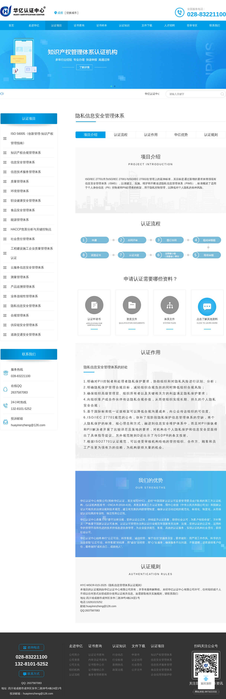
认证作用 (151, 135)
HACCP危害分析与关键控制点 (31, 229)
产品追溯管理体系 (23, 286)
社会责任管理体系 (23, 239)
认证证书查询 (96, 654)
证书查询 (79, 25)
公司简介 (74, 654)
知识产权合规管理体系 (26, 152)
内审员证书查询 (97, 659)
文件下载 (147, 25)
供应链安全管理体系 (24, 325)
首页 (11, 25)
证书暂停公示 (96, 664)
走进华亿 (34, 25)
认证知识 (124, 25)
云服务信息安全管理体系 (27, 267)
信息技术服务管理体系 (26, 171)
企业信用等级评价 (161, 674)
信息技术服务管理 (161, 664)
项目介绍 (90, 135)
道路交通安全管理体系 (26, 334)
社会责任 (137, 664)
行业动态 (117, 654)
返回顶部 (206, 680)
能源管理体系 (20, 219)
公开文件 (137, 669)
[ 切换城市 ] (67, 12)
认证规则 (211, 135)
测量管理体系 (20, 277)
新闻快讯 (117, 664)
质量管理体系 (20, 181)
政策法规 (117, 669)
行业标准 (117, 659)
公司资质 (74, 659)
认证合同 (137, 659)
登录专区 (192, 25)
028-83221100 (206, 14)
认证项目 (56, 25)
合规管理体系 (20, 315)
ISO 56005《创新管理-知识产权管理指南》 (32, 138)
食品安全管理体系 (23, 210)
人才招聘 (169, 25)
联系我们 (214, 25)
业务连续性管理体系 (24, 296)
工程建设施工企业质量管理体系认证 (32, 253)
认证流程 (121, 135)
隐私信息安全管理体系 (26, 305)
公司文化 (74, 664)
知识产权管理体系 (161, 654)
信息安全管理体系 (23, 162)
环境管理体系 (20, 191)
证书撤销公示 (96, 669)
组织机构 (74, 669)
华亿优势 (181, 135)
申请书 (136, 654)
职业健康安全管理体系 (26, 200)
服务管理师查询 (97, 674)
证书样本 (101, 25)
